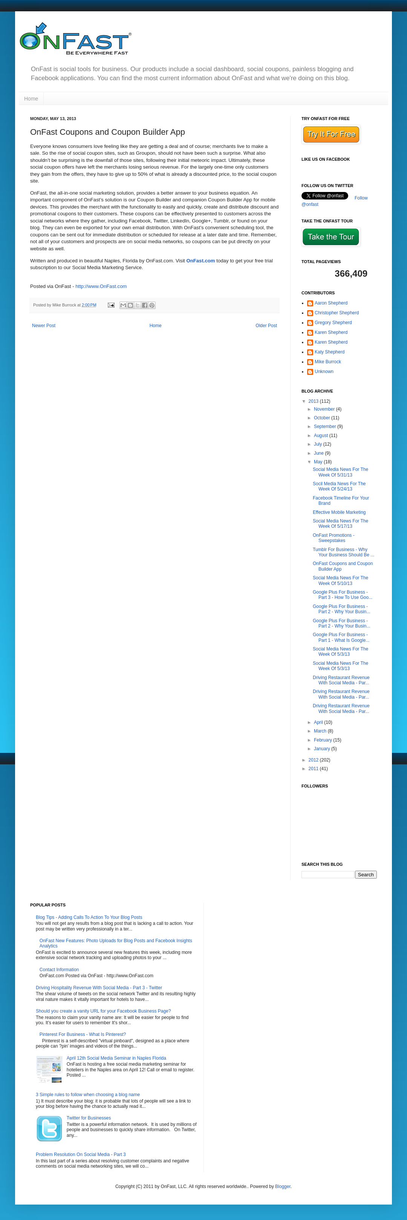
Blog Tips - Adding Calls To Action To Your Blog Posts (89, 917)
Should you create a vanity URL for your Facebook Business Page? (103, 1011)
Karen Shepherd (331, 332)
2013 (314, 401)
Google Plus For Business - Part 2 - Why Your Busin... (341, 609)
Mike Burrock (328, 361)
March (321, 731)
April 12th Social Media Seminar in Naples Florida (116, 1058)
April (319, 722)
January (322, 748)
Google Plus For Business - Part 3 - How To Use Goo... (342, 594)
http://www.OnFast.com (101, 286)
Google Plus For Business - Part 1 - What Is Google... (341, 637)
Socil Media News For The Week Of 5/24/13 (339, 486)
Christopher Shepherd (337, 312)
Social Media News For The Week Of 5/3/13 (340, 651)
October (322, 417)
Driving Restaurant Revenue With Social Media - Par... (341, 680)
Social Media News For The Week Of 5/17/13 (340, 523)
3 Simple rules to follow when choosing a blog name (88, 1094)
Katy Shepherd (329, 352)
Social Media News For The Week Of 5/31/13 (340, 472)
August (321, 435)
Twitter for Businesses (89, 1118)
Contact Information (59, 969)
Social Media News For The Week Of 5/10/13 (340, 580)
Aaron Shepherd (331, 303)
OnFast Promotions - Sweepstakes (334, 538)
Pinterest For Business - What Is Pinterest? (83, 1034)
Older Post (266, 325)
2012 (314, 760)
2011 (314, 768)
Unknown (324, 371)
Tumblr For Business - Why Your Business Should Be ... (343, 552)
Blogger (283, 1186)
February (323, 740)
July (318, 444)
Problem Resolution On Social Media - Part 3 (81, 1154)
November (325, 409)
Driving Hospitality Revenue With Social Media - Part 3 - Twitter (99, 987)
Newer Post (43, 325)
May (319, 462)
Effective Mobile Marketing (339, 512)
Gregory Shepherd (333, 322)
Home (31, 99)
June (319, 453)
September (325, 426)
